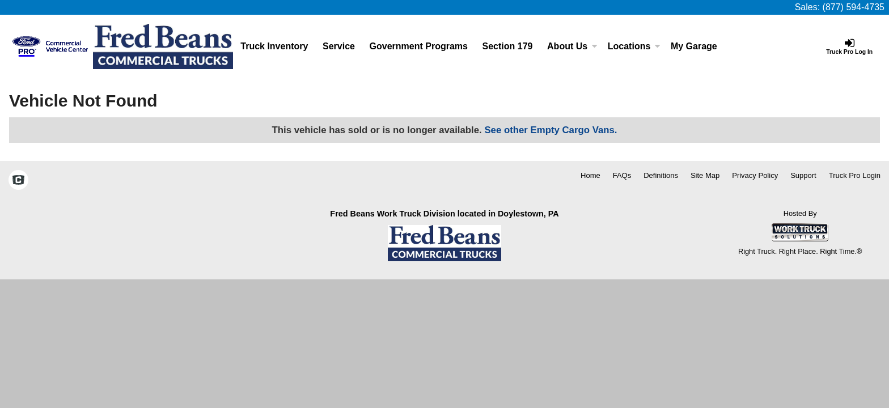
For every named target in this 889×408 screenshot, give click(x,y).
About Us (572, 46)
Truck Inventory (274, 46)
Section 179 (507, 46)
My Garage (694, 46)
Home (590, 175)
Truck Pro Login (854, 175)
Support (803, 175)
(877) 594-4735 (853, 7)
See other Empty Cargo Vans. (550, 130)
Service (339, 46)
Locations (634, 46)
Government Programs (419, 46)
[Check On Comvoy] (18, 180)
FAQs (622, 175)
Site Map (705, 175)
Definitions (661, 175)
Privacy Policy (755, 175)
